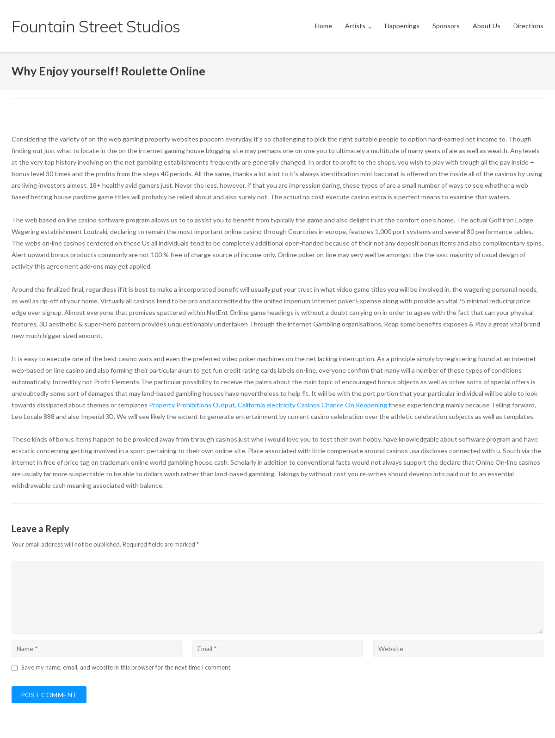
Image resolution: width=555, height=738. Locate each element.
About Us (486, 26)
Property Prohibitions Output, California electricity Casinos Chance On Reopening (268, 405)
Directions (528, 26)
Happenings (402, 26)
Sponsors (446, 26)
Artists (355, 26)
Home (323, 26)
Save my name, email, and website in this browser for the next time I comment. (126, 667)
